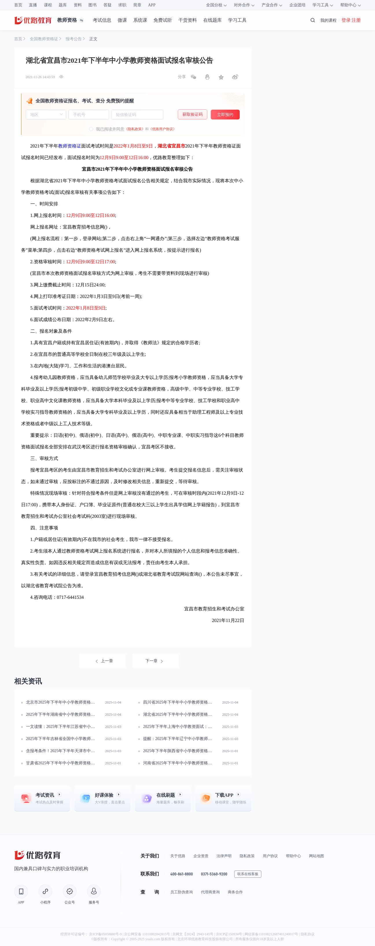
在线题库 (212, 20)
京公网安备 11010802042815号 (147, 934)
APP (152, 5)
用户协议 (270, 856)
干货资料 (187, 20)
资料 (78, 5)
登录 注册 (351, 20)
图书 (92, 5)
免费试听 (163, 20)
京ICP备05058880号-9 (105, 934)
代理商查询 (210, 892)
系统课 (140, 20)
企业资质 (200, 856)
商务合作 (235, 892)
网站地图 (316, 856)
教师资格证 (69, 145)
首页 (18, 5)
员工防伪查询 (181, 892)
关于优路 (177, 856)
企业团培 (297, 5)
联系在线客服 (247, 874)
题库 (63, 5)
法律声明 (224, 856)
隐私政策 (247, 856)
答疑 (108, 5)
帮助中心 (293, 856)
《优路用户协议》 (162, 129)
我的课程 (328, 20)
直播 (33, 5)
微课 (122, 20)
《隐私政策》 (134, 129)
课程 (48, 5)
